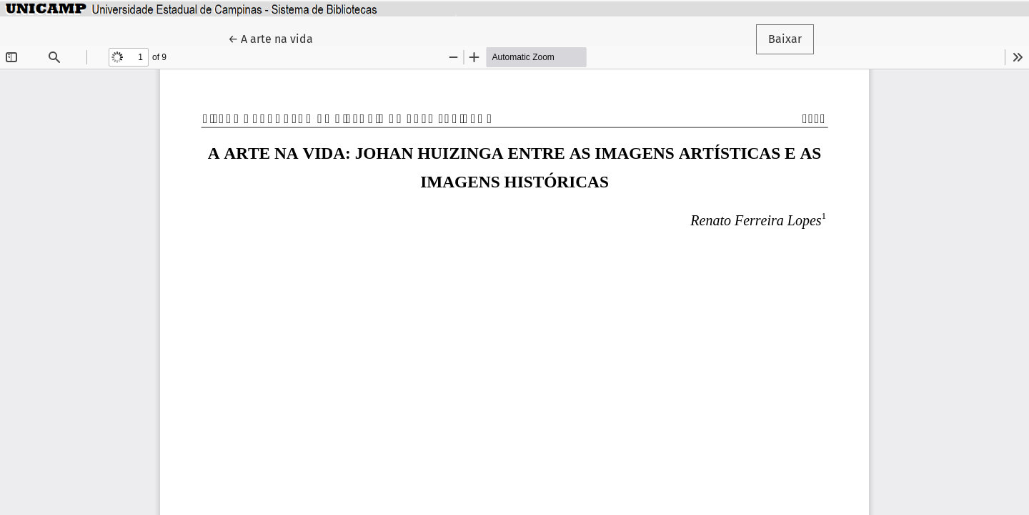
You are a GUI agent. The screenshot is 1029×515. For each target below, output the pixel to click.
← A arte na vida (276, 38)
